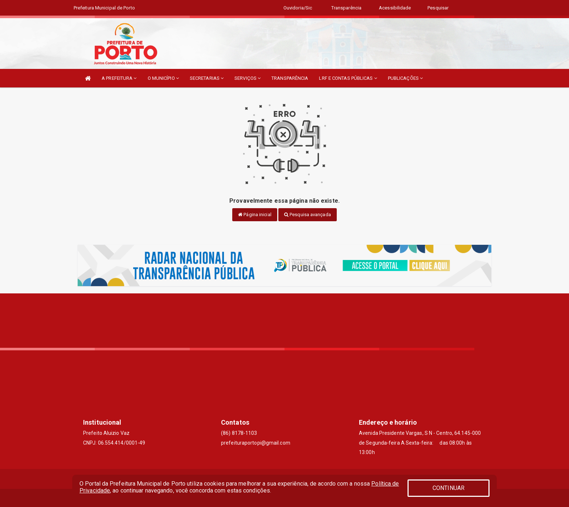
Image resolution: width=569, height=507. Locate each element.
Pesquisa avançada (307, 214)
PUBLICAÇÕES (405, 78)
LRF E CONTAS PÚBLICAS (348, 78)
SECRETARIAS (207, 78)
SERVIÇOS (247, 78)
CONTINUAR (448, 488)
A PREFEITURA (119, 78)
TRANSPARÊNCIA (289, 78)
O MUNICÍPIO (163, 78)
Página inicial (254, 214)
